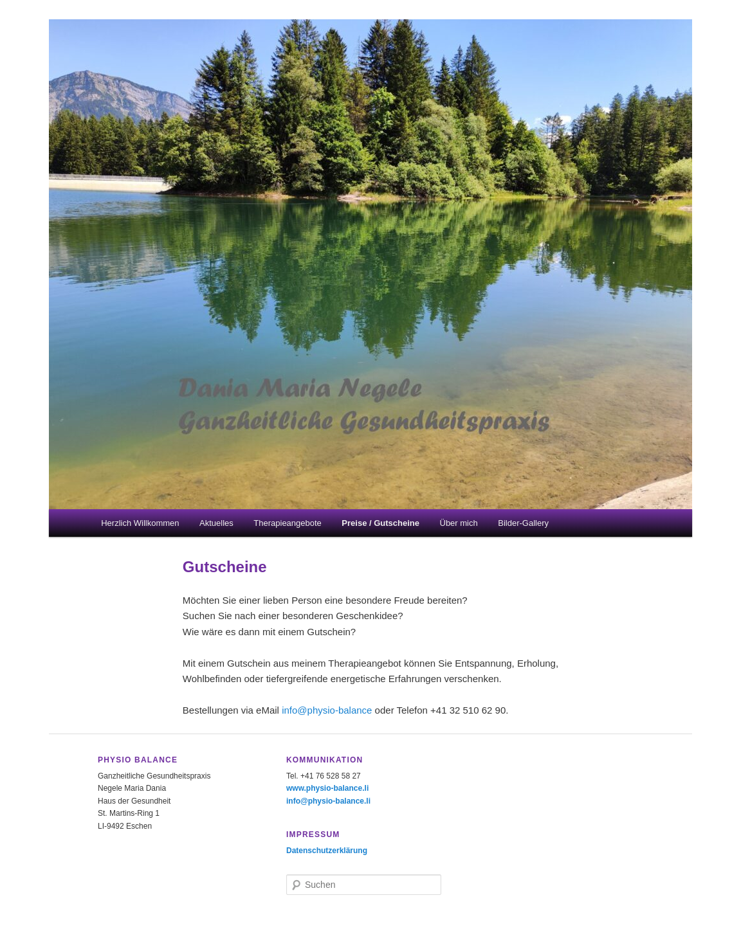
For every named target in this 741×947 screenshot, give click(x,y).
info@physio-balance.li (328, 801)
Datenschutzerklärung (326, 850)
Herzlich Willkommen (140, 523)
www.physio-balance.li (327, 788)
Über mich (459, 523)
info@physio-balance (327, 710)
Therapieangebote (287, 523)
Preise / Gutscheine (380, 523)
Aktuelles (216, 523)
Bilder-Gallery (523, 523)
